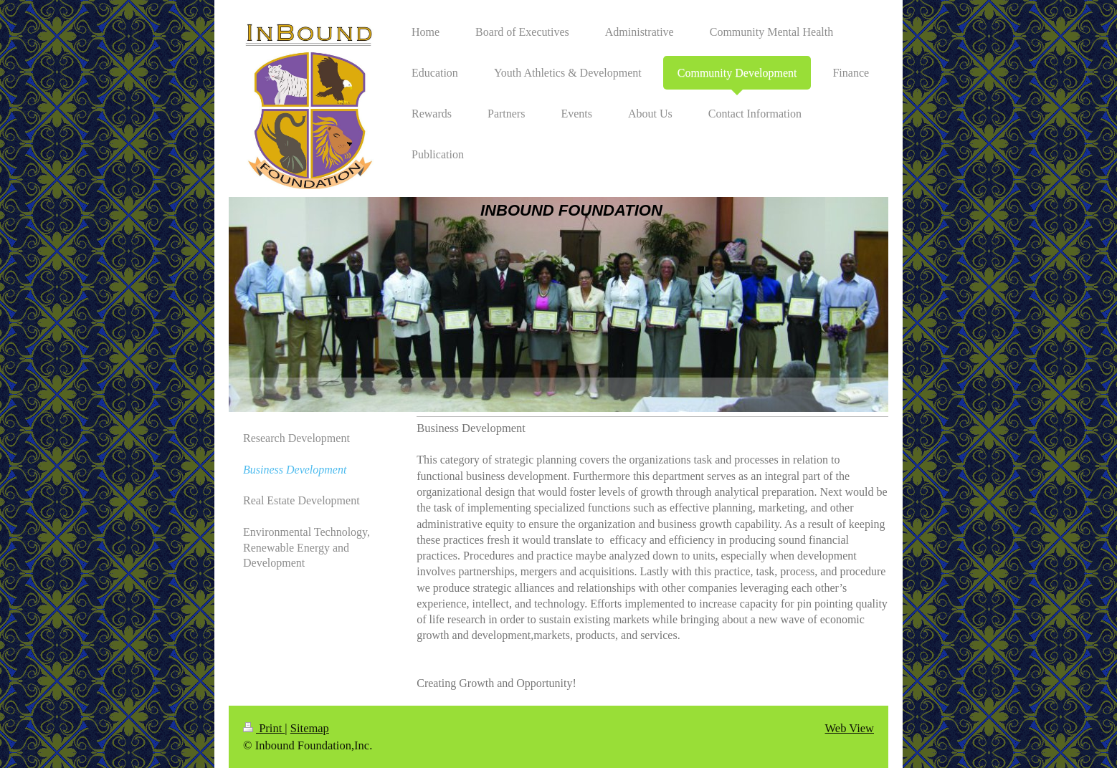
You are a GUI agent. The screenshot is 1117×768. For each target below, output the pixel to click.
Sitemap (309, 728)
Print (264, 728)
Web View (849, 728)
